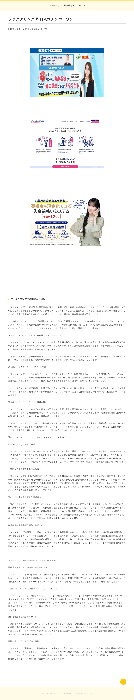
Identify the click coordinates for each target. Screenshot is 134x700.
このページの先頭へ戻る (123, 682)
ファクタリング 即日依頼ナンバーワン (67, 6)
